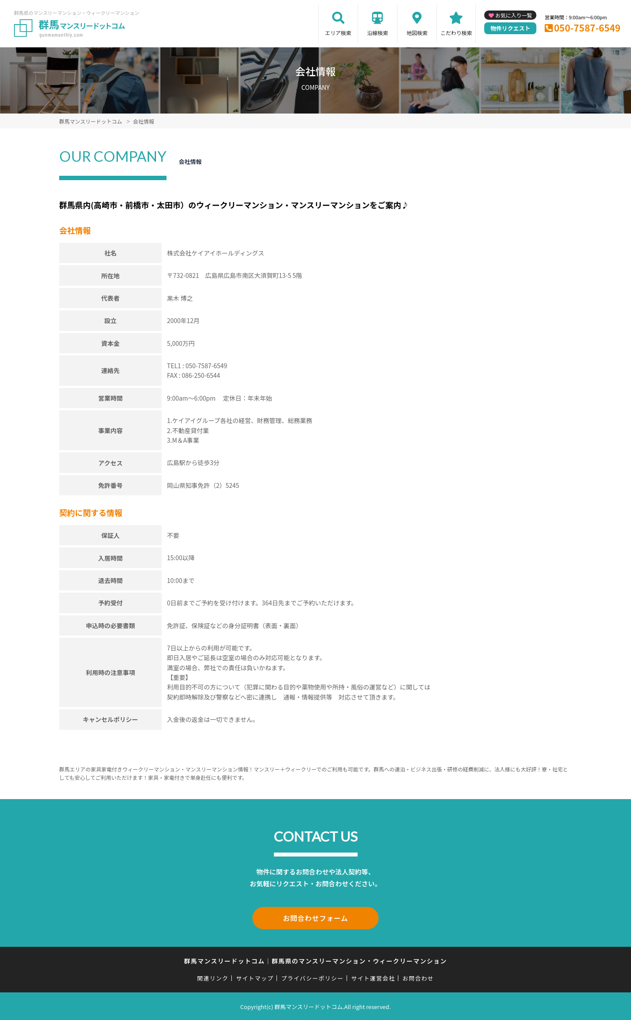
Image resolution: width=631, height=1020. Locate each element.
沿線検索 (377, 32)
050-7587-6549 (587, 27)
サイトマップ (255, 977)
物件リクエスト (510, 28)
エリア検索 (338, 32)
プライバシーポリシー (312, 977)
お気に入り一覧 (513, 15)
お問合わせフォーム (315, 917)
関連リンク (213, 977)
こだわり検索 (456, 32)
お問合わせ (418, 977)
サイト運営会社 (373, 977)
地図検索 (417, 32)
